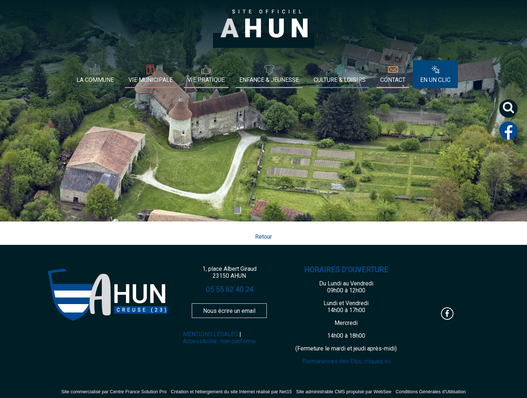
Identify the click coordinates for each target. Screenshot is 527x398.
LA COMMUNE (95, 79)
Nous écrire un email (229, 310)
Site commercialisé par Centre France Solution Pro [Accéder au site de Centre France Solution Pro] (114, 391)
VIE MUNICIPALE (150, 79)
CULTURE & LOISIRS (340, 79)
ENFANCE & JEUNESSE (269, 79)
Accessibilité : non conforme (219, 341)
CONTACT (392, 79)
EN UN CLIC (435, 79)
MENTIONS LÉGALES (210, 334)
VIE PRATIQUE (206, 79)
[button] (511, 111)
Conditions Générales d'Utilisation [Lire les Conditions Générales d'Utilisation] (431, 391)
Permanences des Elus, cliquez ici (346, 361)
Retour (263, 236)
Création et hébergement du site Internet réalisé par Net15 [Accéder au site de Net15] (231, 391)
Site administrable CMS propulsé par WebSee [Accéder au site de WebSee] (344, 391)
